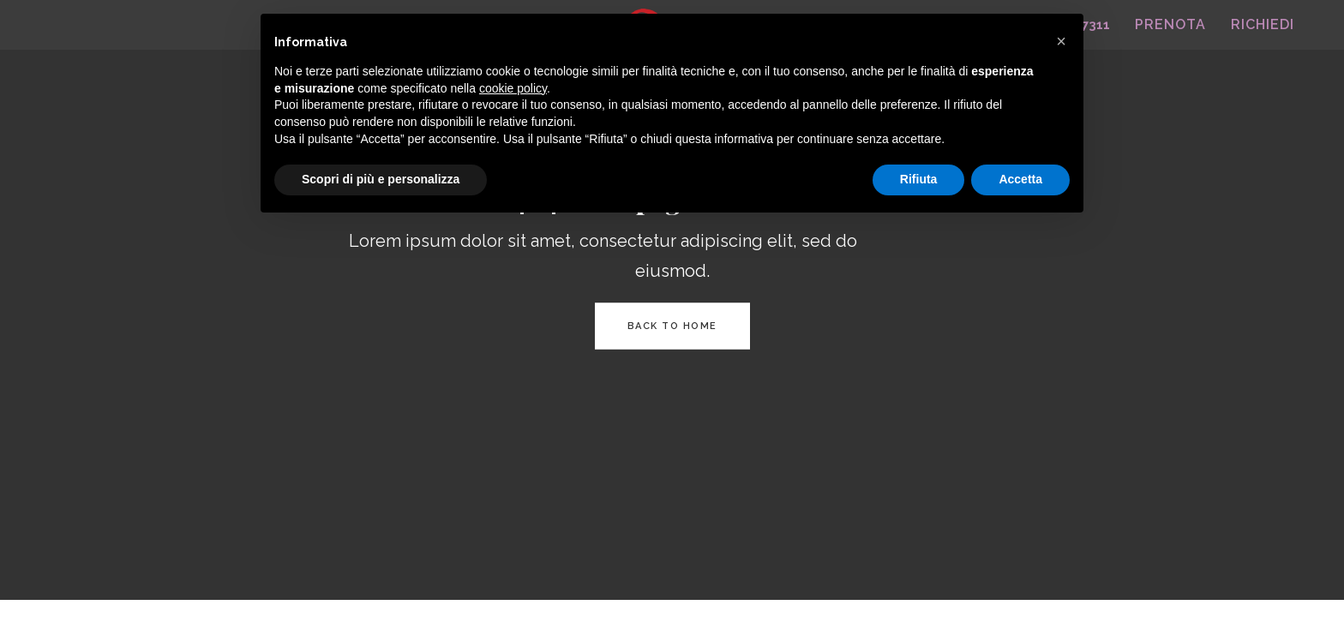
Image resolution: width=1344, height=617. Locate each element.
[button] (1061, 41)
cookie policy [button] (513, 88)
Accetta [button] (1020, 179)
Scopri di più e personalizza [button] (380, 179)
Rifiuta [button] (919, 179)
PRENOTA (1170, 24)
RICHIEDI (1262, 24)
